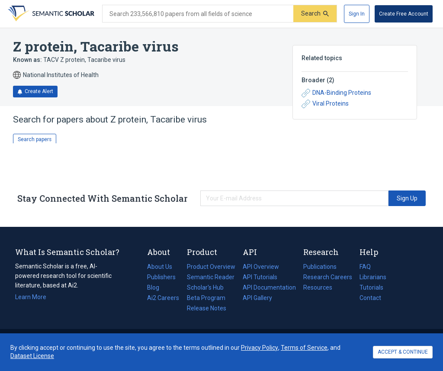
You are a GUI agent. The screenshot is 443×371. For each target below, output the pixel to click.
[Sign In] (356, 14)
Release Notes (206, 308)
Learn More (30, 297)
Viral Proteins (325, 104)
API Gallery (257, 297)
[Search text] (198, 14)
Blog (156, 287)
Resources (317, 287)
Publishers (161, 277)
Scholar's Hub (205, 287)
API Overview (261, 266)
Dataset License (32, 355)
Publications (320, 266)
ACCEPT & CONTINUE (403, 352)
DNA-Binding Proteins (336, 93)
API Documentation (269, 287)
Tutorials (371, 287)
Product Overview (211, 266)
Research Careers (327, 277)
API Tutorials (260, 277)
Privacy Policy (259, 347)
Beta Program (206, 297)
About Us (159, 266)
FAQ (365, 266)
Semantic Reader (210, 277)
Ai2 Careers (163, 298)
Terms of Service (304, 347)
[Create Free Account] (404, 14)
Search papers (34, 139)
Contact (370, 297)
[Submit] (315, 13)
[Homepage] (50, 14)
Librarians (373, 277)
